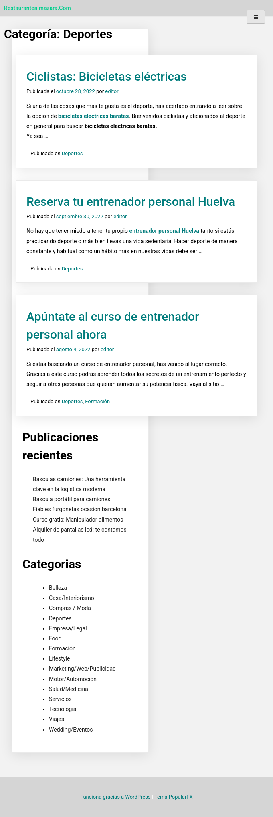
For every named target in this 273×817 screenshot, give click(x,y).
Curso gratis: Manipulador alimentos (78, 519)
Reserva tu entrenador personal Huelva (130, 202)
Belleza (58, 588)
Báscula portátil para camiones (71, 499)
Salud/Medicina (68, 689)
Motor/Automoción (73, 679)
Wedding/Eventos (71, 729)
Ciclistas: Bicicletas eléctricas (106, 76)
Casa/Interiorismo (71, 598)
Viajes (56, 719)
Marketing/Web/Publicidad (82, 668)
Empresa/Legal (68, 628)
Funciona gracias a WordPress (116, 797)
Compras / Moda (70, 608)
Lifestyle (59, 658)
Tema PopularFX (173, 797)
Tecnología (62, 709)
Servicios (60, 699)
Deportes (72, 153)
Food (55, 638)
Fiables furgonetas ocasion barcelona (80, 509)
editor (111, 91)
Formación (97, 401)
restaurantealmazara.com (37, 8)
